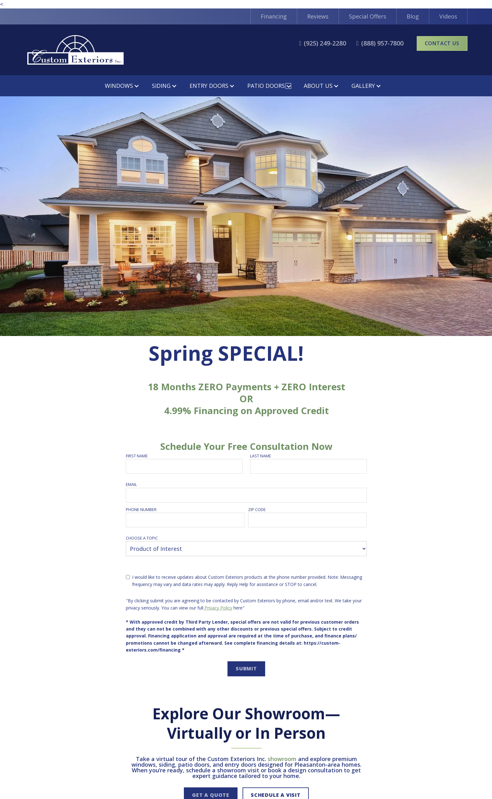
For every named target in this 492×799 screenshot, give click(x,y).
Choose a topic (142, 538)
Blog (413, 16)
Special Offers (367, 16)
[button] (122, 85)
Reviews (318, 16)
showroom (282, 759)
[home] (75, 49)
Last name (260, 456)
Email (131, 484)
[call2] (379, 43)
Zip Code (257, 509)
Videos (448, 16)
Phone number (141, 509)
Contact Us (442, 43)
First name (137, 456)
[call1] (322, 43)
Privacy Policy (217, 608)
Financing (274, 16)
